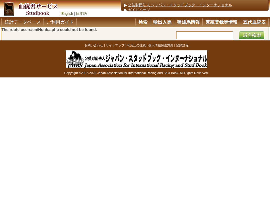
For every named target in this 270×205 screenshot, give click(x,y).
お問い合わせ (93, 45)
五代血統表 (254, 22)
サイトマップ (115, 45)
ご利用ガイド (60, 22)
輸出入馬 (162, 22)
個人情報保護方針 (160, 45)
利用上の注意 (136, 45)
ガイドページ (139, 10)
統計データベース (23, 22)
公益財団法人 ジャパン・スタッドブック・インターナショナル (180, 5)
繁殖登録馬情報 (221, 22)
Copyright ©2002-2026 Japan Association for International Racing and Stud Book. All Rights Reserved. (136, 73)
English (67, 14)
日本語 (81, 14)
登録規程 (182, 45)
